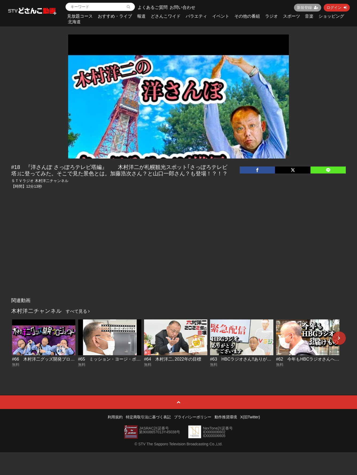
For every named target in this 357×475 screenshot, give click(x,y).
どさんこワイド (166, 16)
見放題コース (80, 16)
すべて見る (78, 311)
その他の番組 (247, 16)
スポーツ (291, 16)
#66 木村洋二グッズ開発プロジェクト (50, 359)
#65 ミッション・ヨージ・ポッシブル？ (118, 359)
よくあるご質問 (153, 7)
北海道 (74, 22)
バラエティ (196, 16)
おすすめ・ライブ (115, 16)
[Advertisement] (178, 255)
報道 (141, 16)
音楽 (309, 16)
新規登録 (307, 7)
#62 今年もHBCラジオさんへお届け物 (314, 359)
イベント (220, 16)
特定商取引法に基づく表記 (148, 417)
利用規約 (115, 417)
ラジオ (271, 16)
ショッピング (331, 16)
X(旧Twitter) (250, 417)
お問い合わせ (182, 7)
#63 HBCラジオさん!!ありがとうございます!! (254, 359)
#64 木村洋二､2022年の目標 (172, 359)
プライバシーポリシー (192, 417)
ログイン (337, 7)
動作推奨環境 (226, 417)
